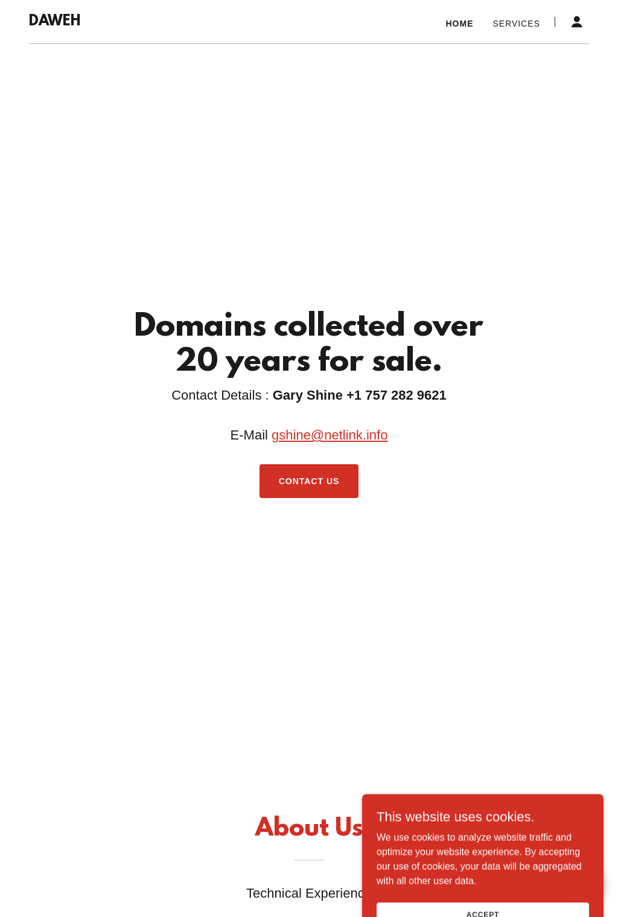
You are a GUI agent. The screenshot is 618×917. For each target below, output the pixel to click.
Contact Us (309, 481)
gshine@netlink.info (329, 435)
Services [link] (516, 23)
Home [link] (460, 23)
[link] (54, 22)
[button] (577, 22)
